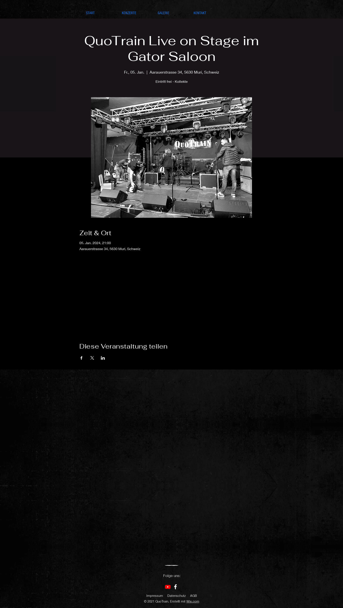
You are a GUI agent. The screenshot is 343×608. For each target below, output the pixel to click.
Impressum (154, 596)
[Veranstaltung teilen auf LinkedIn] (103, 358)
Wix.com (192, 601)
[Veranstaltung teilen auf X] (92, 358)
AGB (193, 596)
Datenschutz (176, 596)
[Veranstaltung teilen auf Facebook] (81, 358)
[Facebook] (175, 587)
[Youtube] (167, 587)
